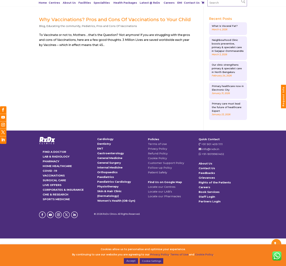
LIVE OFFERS (52, 185)
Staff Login (207, 196)
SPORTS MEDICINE (56, 199)
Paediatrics (105, 177)
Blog (42, 26)
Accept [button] (131, 261)
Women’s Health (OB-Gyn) (116, 200)
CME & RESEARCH (55, 194)
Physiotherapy (108, 186)
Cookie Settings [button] (151, 260)
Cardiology (105, 139)
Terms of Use (157, 144)
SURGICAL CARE (54, 180)
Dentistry (104, 143)
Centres (54, 2)
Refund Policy (158, 153)
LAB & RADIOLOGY (56, 156)
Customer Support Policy (166, 163)
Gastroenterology (110, 153)
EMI (179, 2)
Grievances (207, 177)
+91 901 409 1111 (212, 144)
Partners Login (210, 201)
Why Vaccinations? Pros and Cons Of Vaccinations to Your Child (115, 19)
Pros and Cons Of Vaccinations (116, 26)
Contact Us (192, 2)
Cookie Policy (157, 158)
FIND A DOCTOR (54, 152)
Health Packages (125, 2)
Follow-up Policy (160, 167)
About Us (69, 2)
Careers (169, 2)
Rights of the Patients (215, 182)
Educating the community (63, 26)
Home (43, 2)
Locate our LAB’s (160, 191)
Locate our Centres (161, 187)
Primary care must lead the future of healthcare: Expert (227, 107)
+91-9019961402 (212, 154)
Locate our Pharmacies (164, 196)
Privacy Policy (157, 148)
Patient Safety (157, 172)
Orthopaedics (107, 172)
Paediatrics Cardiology (114, 181)
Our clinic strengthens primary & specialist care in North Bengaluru (227, 68)
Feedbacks (207, 173)
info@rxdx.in (210, 149)
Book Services (209, 192)
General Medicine (109, 158)
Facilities (84, 2)
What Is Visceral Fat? (225, 25)
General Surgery (109, 162)
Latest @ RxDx (150, 2)
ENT (100, 148)
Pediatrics (88, 26)
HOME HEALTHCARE (57, 166)
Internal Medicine (110, 167)
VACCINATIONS (54, 175)
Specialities (102, 2)
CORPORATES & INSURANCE (63, 189)
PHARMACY (51, 161)
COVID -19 (50, 170)
